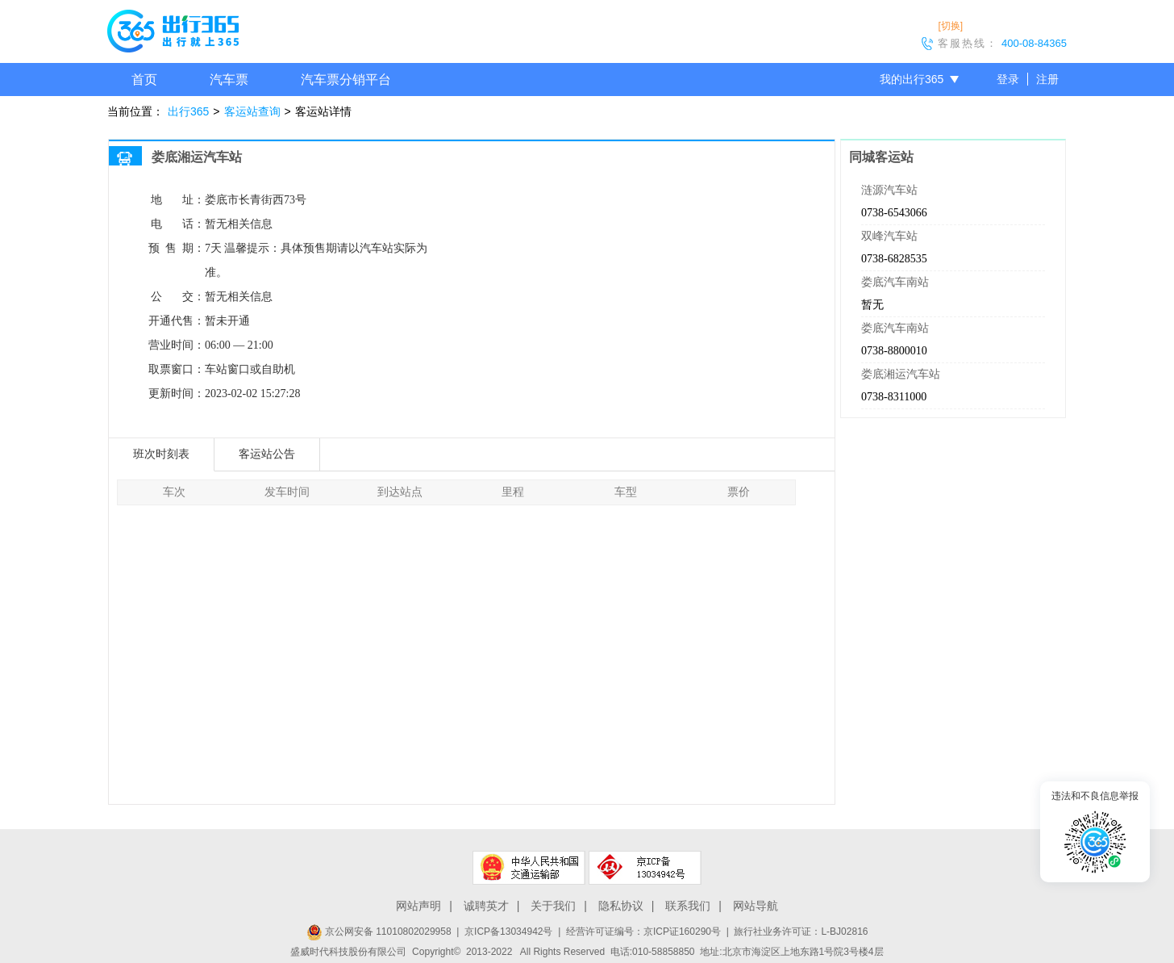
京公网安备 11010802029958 (379, 931)
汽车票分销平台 (346, 79)
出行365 (188, 111)
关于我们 (553, 905)
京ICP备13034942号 (508, 931)
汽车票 (229, 79)
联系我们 (687, 905)
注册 (1047, 79)
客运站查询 (252, 111)
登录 (1008, 79)
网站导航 (755, 905)
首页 (144, 79)
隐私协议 (620, 905)
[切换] (950, 25)
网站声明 (418, 905)
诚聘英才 (486, 905)
